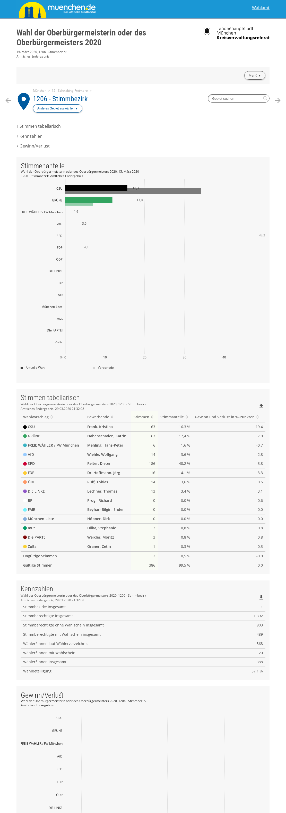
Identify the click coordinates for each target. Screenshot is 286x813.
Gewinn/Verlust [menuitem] (35, 146)
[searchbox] (239, 98)
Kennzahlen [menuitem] (31, 136)
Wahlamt (261, 8)
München (39, 90)
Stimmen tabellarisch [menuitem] (40, 126)
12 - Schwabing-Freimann (70, 90)
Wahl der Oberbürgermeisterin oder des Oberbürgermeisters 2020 (81, 37)
